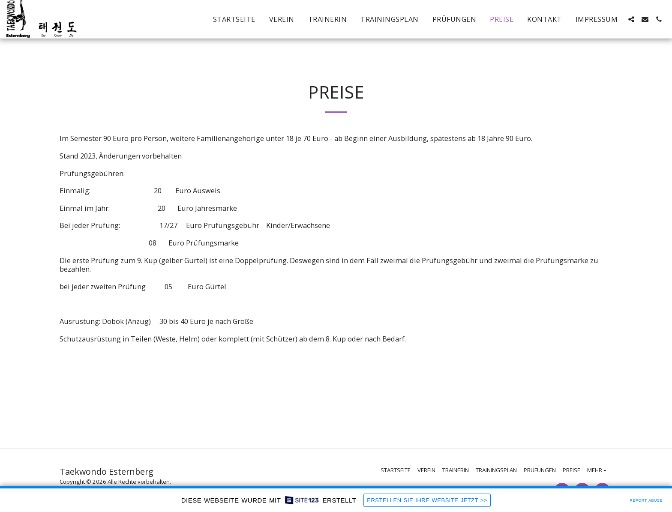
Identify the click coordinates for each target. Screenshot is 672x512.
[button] (631, 19)
